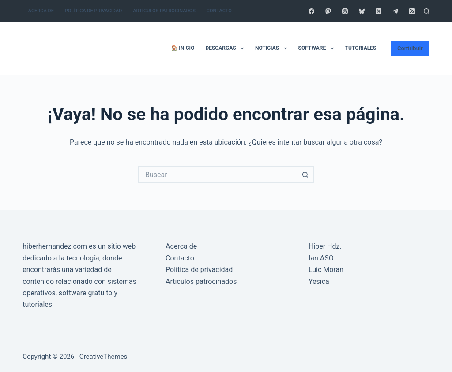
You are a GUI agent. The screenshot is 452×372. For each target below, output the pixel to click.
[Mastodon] (328, 11)
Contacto (219, 11)
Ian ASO (321, 258)
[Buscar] (426, 11)
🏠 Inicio (182, 48)
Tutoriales (361, 48)
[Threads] (345, 11)
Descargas (226, 48)
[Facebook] (311, 11)
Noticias (273, 48)
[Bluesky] (362, 11)
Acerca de (41, 11)
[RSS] (412, 11)
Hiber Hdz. (325, 246)
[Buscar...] (217, 174)
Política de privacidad (93, 11)
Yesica (319, 281)
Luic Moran (326, 269)
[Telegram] (395, 11)
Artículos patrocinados (164, 11)
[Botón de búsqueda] (305, 174)
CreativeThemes (103, 357)
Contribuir (410, 48)
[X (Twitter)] (378, 11)
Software (318, 48)
